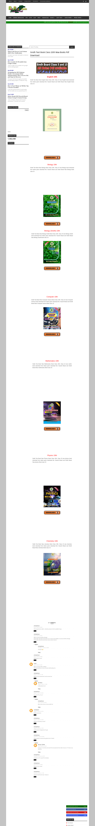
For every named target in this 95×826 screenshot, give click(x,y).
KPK (69, 166)
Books (52, 18)
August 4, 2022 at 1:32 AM (43, 695)
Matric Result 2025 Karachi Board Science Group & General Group (18, 97)
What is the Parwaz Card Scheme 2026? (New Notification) (17, 52)
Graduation (71, 141)
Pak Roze (40, 694)
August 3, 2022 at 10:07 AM (39, 704)
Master (69, 146)
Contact (20, 1)
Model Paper (77, 18)
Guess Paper (68, 18)
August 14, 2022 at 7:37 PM (39, 731)
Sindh (69, 170)
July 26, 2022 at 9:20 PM (39, 676)
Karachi (70, 71)
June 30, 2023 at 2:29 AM (39, 777)
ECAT (35, 18)
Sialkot (69, 83)
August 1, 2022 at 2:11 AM (39, 686)
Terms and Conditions (45, 1)
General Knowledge (18, 18)
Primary (70, 155)
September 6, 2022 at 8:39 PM (40, 749)
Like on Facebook (77, 50)
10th (30, 18)
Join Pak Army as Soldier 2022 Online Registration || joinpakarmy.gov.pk (80, 192)
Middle (69, 150)
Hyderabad (70, 66)
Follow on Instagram (77, 56)
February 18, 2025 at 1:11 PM (40, 785)
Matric (69, 148)
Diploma (70, 138)
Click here (77, 22)
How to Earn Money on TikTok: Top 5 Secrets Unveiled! (18, 87)
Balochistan (71, 163)
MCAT (39, 18)
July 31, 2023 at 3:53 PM (43, 714)
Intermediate (71, 143)
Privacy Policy (27, 1)
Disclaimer (35, 1)
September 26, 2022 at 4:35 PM (40, 768)
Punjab (69, 168)
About (15, 1)
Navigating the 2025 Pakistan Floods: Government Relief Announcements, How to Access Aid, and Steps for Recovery (18, 75)
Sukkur (69, 85)
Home (10, 1)
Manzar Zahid (41, 757)
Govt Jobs (59, 18)
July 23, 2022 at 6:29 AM (39, 667)
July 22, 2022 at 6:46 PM (39, 645)
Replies (36, 655)
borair (35, 675)
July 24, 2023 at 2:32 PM (43, 758)
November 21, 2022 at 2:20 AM (44, 658)
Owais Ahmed (16, 824)
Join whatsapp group (77, 47)
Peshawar (70, 78)
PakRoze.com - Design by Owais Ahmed (37, 824)
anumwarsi (37, 722)
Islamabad (70, 68)
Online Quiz (45, 18)
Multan (69, 76)
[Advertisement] (47, 35)
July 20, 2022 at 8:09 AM (39, 636)
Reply (35, 640)
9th (27, 18)
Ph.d (69, 153)
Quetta (69, 81)
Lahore (69, 73)
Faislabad (70, 64)
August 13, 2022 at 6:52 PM (39, 723)
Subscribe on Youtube (77, 53)
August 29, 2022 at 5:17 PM (39, 740)
